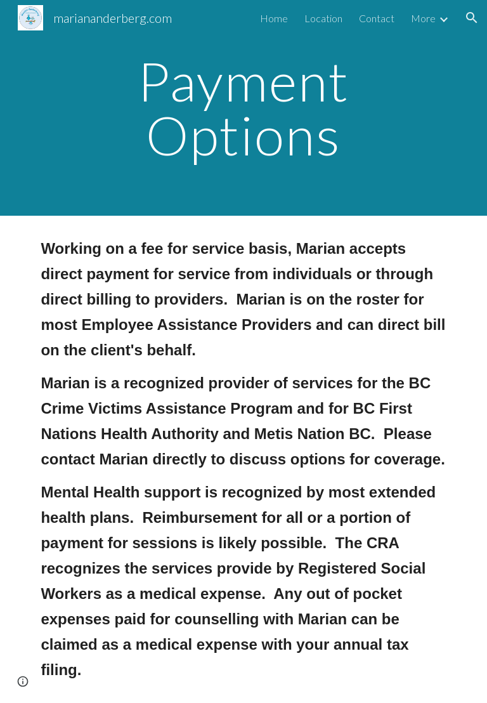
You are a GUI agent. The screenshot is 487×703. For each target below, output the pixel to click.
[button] (472, 18)
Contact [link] (376, 18)
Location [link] (323, 18)
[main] (243, 108)
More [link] (423, 18)
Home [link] (274, 18)
